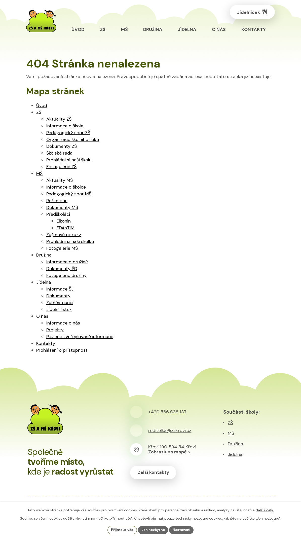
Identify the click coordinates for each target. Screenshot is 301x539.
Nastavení (182, 529)
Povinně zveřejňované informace (79, 337)
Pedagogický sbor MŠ (68, 194)
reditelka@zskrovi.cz (169, 430)
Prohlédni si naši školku (70, 241)
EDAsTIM (65, 228)
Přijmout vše (121, 529)
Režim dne (56, 201)
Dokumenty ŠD (61, 269)
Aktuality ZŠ (58, 119)
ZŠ (38, 112)
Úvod (41, 105)
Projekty (55, 330)
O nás (42, 316)
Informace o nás (63, 323)
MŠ (39, 173)
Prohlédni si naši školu (69, 160)
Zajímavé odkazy (63, 235)
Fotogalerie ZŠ (61, 167)
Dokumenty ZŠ (61, 146)
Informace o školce (66, 187)
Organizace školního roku (72, 139)
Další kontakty (154, 473)
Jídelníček (251, 13)
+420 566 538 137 (167, 412)
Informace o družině (67, 262)
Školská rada (59, 153)
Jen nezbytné (153, 529)
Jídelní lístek (59, 309)
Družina (44, 255)
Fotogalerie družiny (66, 275)
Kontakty (45, 343)
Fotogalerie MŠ (62, 248)
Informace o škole (64, 126)
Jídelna (43, 282)
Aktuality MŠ (59, 180)
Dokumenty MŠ (62, 207)
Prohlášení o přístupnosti (62, 350)
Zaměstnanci (59, 303)
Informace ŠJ (59, 289)
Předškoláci (58, 214)
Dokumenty (58, 296)
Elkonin (63, 221)
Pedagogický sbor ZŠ (68, 133)
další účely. (265, 510)
